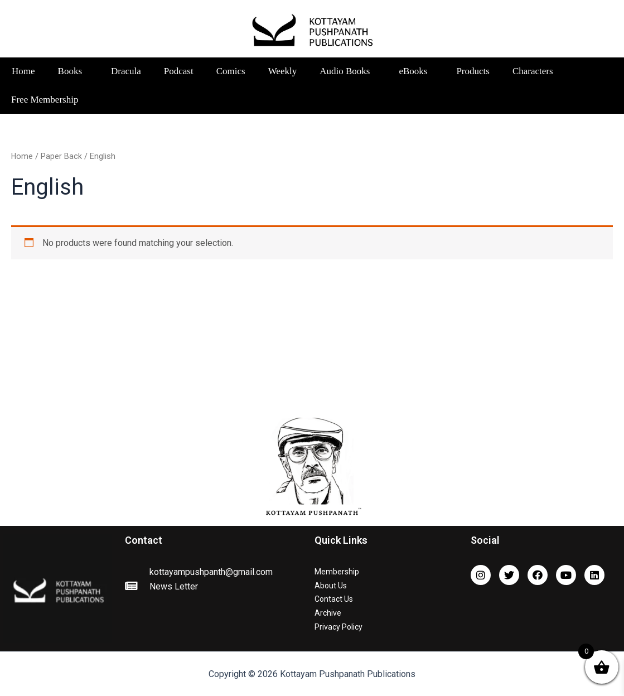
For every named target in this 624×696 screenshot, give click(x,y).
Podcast (179, 71)
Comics (230, 71)
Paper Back (62, 156)
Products (473, 71)
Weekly (282, 71)
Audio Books (348, 71)
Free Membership (44, 99)
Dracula (126, 71)
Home (23, 71)
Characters (535, 71)
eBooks (416, 71)
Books (73, 71)
